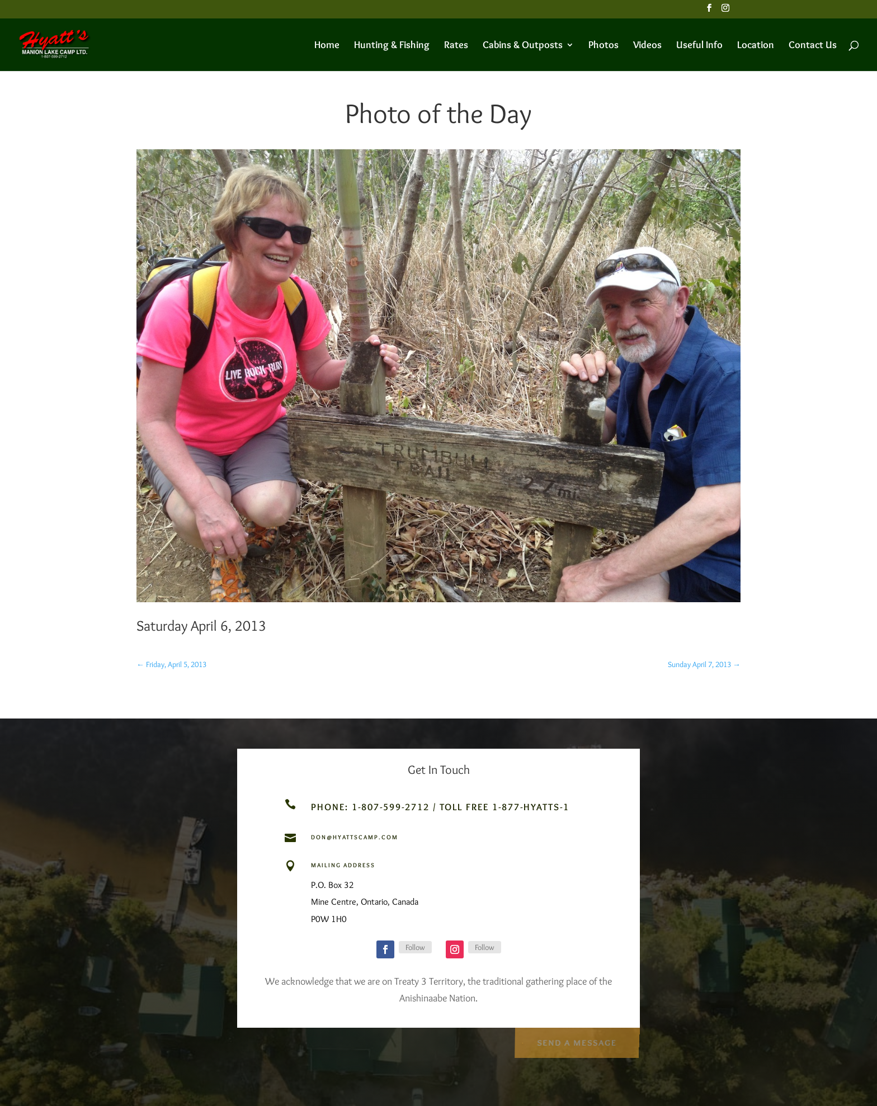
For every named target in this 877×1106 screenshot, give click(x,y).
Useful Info (699, 46)
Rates (456, 46)
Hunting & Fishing (392, 46)
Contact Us (813, 46)
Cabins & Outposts (523, 46)
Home (327, 46)
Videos (647, 46)
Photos (603, 46)
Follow (415, 947)
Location (755, 46)
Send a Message (576, 1040)
